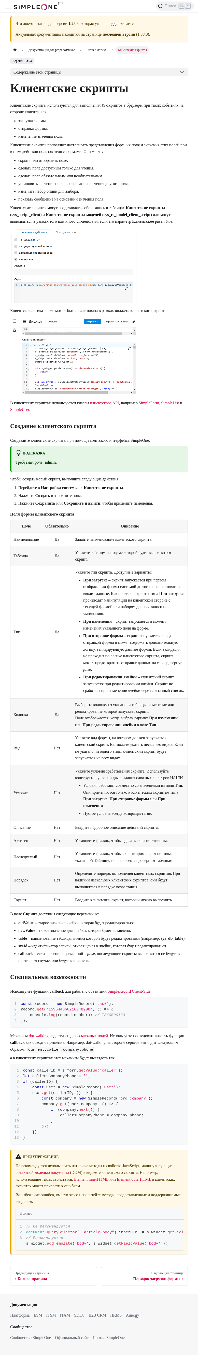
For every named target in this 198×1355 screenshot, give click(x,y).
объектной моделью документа (42, 1172)
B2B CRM (97, 1315)
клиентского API (104, 403)
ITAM (65, 1315)
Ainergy (132, 1315)
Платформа (20, 1315)
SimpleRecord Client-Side (129, 991)
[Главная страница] (15, 50)
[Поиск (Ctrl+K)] (175, 6)
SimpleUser (19, 409)
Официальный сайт (72, 1337)
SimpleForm (149, 403)
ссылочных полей (92, 1036)
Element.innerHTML (91, 1179)
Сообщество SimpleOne (30, 1337)
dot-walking (38, 1036)
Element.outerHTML (134, 1179)
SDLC (79, 1315)
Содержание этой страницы (37, 72)
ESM (38, 1315)
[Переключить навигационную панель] (8, 6)
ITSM (51, 1315)
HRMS (116, 1315)
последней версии (119, 34)
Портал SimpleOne (109, 1337)
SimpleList (170, 403)
